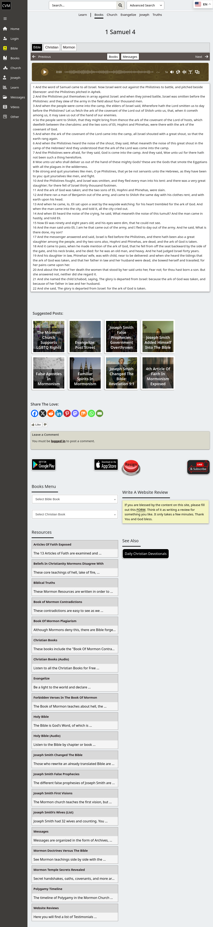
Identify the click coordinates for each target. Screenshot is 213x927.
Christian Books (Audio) (51, 659)
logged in (58, 441)
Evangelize (128, 14)
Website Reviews (46, 908)
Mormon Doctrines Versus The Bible (60, 850)
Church (112, 14)
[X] (42, 413)
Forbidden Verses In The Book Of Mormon (65, 697)
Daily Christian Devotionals (146, 553)
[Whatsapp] (91, 413)
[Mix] (83, 413)
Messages (130, 56)
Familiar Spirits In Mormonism (85, 378)
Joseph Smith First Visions (52, 793)
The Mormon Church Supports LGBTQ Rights (48, 340)
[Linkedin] (59, 413)
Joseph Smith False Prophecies (56, 774)
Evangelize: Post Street (85, 345)
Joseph (144, 14)
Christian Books (45, 640)
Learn (82, 14)
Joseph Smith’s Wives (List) (53, 812)
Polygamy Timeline (47, 889)
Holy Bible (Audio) (47, 736)
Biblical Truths (44, 582)
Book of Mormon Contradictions (57, 602)
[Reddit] (50, 413)
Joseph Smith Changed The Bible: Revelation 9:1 (121, 376)
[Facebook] (34, 413)
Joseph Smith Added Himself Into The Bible (158, 342)
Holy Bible (41, 716)
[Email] (99, 413)
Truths (157, 14)
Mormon (69, 47)
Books (98, 14)
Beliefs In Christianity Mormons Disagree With (68, 563)
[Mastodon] (75, 413)
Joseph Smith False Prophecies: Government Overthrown (122, 337)
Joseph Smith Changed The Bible (58, 755)
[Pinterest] (67, 413)
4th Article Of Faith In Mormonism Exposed (158, 376)
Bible (37, 47)
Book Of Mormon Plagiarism (54, 621)
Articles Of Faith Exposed (52, 544)
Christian (51, 47)
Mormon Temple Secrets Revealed (59, 870)
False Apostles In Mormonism (49, 378)
